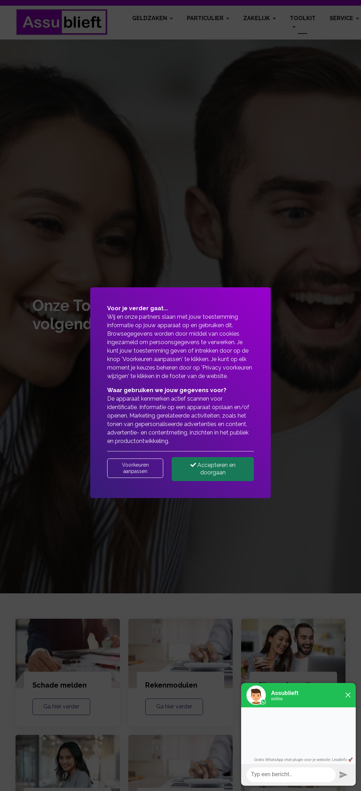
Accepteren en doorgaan (212, 469)
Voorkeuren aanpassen (135, 468)
